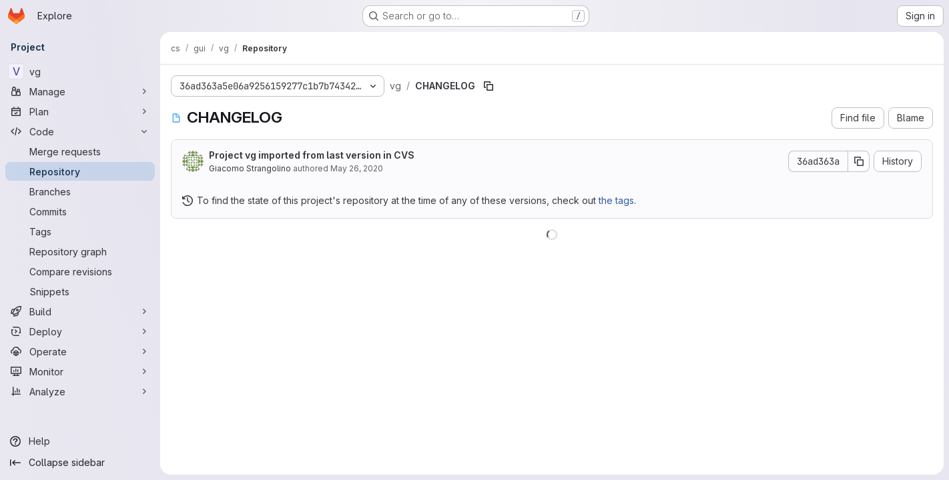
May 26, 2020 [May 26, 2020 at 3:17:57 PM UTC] (356, 168)
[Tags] (80, 231)
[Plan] (80, 111)
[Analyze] (80, 391)
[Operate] (80, 351)
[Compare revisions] (80, 271)
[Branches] (80, 191)
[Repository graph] (80, 251)
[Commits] (80, 211)
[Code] (80, 131)
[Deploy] (80, 331)
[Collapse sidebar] (80, 462)
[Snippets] (80, 291)
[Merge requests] (80, 151)
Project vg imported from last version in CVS (311, 155)
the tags (616, 200)
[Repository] (80, 171)
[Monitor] (80, 371)
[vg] (80, 71)
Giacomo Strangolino (250, 168)
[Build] (80, 311)
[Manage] (80, 91)
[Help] (80, 441)
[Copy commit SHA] (859, 161)
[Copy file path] (488, 86)
